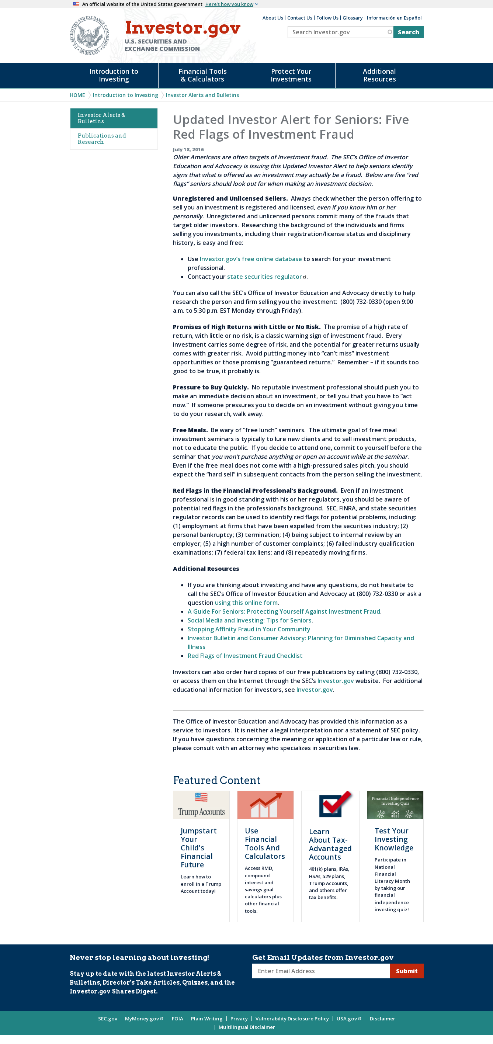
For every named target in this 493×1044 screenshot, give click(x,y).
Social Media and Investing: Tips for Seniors (250, 620)
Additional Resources (379, 75)
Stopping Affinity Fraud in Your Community (249, 629)
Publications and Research (102, 138)
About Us (273, 17)
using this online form (246, 603)
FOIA (177, 1018)
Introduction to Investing (113, 75)
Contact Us (299, 17)
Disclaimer (382, 1018)
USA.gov (349, 1018)
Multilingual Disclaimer (247, 1027)
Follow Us (327, 17)
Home (77, 94)
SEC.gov (107, 1018)
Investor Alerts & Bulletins (101, 118)
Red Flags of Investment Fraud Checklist (245, 656)
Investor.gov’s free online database (251, 259)
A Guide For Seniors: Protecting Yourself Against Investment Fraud (284, 611)
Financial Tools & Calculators (202, 75)
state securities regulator (267, 277)
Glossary (353, 17)
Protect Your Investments (291, 75)
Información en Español (394, 17)
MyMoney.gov (144, 1018)
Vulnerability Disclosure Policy (292, 1018)
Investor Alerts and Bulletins (202, 94)
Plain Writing (207, 1018)
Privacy (239, 1018)
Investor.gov (335, 681)
